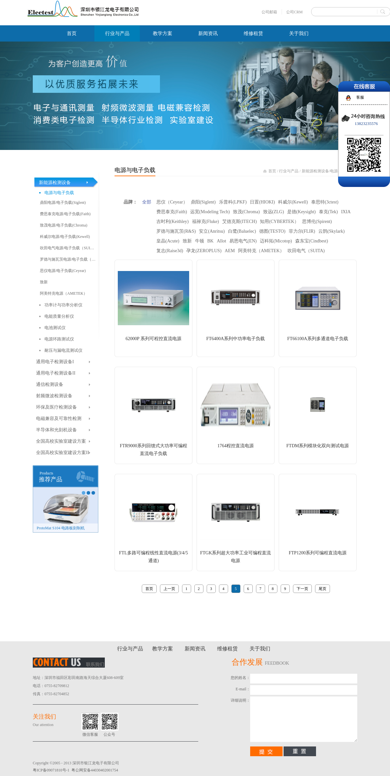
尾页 (322, 588)
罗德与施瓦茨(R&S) (176, 231)
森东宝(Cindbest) (311, 241)
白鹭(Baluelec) (242, 231)
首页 (72, 33)
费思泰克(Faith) (171, 211)
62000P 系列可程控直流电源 (153, 338)
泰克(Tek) (328, 211)
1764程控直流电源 (235, 445)
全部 (146, 202)
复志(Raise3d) (169, 250)
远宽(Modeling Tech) (210, 211)
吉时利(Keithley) (172, 221)
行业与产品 (289, 171)
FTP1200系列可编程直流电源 (318, 552)
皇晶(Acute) (167, 241)
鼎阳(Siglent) (203, 202)
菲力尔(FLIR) (302, 231)
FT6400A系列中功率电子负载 (235, 338)
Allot (221, 241)
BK (210, 241)
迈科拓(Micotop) (276, 241)
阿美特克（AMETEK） (261, 250)
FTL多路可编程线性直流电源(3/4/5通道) (153, 556)
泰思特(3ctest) (324, 202)
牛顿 (199, 241)
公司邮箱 (269, 12)
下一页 (302, 588)
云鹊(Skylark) (331, 231)
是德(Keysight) (301, 211)
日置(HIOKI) (262, 202)
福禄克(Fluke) (205, 221)
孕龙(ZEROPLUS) (203, 250)
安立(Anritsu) (212, 231)
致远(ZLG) (273, 211)
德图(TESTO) (272, 231)
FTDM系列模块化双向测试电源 (317, 445)
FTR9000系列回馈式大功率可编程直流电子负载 (153, 449)
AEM (230, 250)
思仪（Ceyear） (172, 202)
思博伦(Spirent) (317, 221)
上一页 (169, 588)
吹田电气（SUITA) (306, 250)
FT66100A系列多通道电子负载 (317, 338)
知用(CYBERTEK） (279, 221)
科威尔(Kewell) (293, 202)
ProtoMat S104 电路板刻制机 (61, 528)
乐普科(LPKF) (233, 202)
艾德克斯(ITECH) (239, 221)
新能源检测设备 (315, 171)
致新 (187, 241)
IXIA (346, 211)
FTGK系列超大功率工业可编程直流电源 (235, 556)
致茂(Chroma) (246, 211)
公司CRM (294, 12)
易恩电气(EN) (243, 241)
